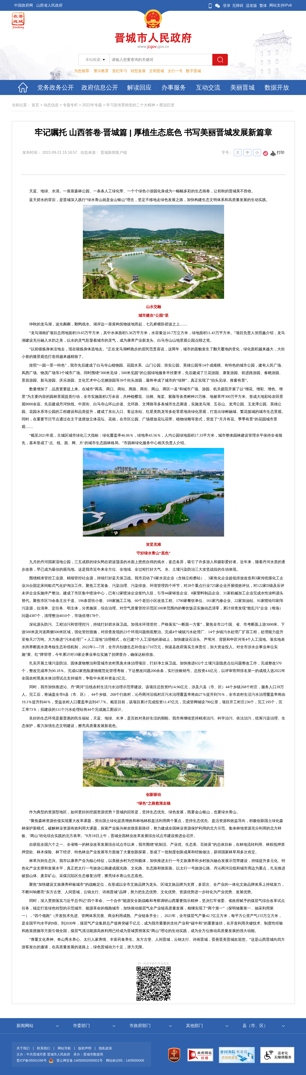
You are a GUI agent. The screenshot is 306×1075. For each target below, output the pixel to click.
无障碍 (237, 6)
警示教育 (101, 71)
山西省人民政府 (49, 5)
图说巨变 (166, 105)
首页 (35, 105)
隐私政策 (105, 1048)
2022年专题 (92, 105)
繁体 (263, 6)
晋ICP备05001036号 (31, 1060)
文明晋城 (156, 71)
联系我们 (43, 1048)
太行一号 (175, 71)
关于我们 (23, 1048)
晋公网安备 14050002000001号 (79, 1060)
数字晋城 (193, 71)
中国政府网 (23, 5)
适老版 (251, 6)
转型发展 (138, 71)
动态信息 (51, 105)
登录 (226, 6)
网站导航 (64, 1048)
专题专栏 (70, 105)
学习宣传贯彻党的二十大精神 (130, 105)
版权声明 (84, 1048)
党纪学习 (119, 71)
